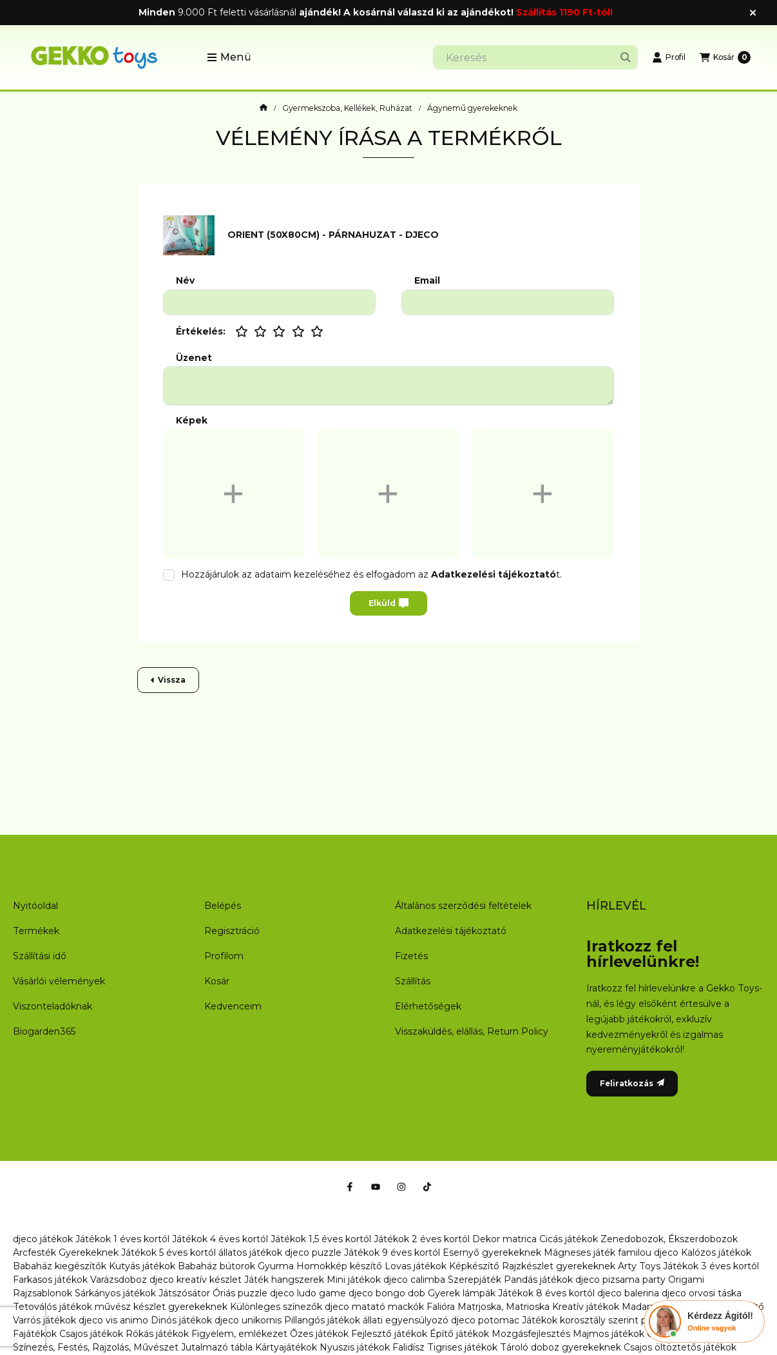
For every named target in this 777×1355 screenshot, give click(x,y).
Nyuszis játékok (355, 1347)
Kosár (216, 981)
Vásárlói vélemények (59, 981)
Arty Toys (639, 1266)
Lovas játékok (415, 1266)
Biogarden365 (44, 1031)
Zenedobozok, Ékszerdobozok (669, 1239)
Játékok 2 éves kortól (422, 1239)
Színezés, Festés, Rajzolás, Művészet (95, 1347)
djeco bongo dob (387, 1293)
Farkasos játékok (50, 1279)
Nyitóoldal (35, 905)
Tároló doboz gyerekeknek (560, 1347)
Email (427, 280)
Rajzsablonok (42, 1293)
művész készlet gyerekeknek (161, 1306)
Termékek (36, 931)
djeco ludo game (308, 1293)
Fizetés (411, 956)
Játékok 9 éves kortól (392, 1252)
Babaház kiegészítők (59, 1266)
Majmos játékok (608, 1334)
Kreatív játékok (585, 1306)
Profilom (224, 956)
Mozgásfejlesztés (531, 1334)
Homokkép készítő (339, 1266)
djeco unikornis (248, 1320)
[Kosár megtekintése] (725, 57)
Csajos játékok (91, 1334)
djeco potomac (485, 1320)
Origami (686, 1279)
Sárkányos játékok (115, 1293)
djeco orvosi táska (702, 1293)
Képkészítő (474, 1266)
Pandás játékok (538, 1279)
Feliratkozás (632, 1083)
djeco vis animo (113, 1320)
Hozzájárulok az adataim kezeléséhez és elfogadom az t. (371, 574)
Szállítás (412, 981)
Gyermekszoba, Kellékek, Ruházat (347, 108)
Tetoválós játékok (52, 1306)
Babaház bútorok (216, 1266)
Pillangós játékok (322, 1320)
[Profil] (668, 57)
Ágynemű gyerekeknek (472, 108)
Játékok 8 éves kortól (546, 1293)
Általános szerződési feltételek (463, 905)
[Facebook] (350, 1187)
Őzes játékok (319, 1334)
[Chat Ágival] (704, 1321)
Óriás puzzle (240, 1293)
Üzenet (194, 358)
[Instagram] (401, 1187)
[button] (229, 57)
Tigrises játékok (462, 1347)
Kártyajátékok (286, 1347)
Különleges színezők (276, 1306)
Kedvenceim (233, 1006)
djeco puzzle (313, 1252)
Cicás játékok (568, 1239)
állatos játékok (250, 1252)
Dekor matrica (504, 1239)
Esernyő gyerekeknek (492, 1252)
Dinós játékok (181, 1320)
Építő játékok (459, 1334)
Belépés (222, 905)
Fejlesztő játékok (389, 1334)
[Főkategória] (263, 108)
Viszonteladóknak (52, 1006)
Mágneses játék (579, 1252)
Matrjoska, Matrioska (503, 1306)
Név (185, 280)
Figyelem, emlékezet (239, 1334)
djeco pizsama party (620, 1279)
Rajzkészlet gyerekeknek (558, 1266)
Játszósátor (184, 1293)
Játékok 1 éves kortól (122, 1239)
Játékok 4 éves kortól (220, 1239)
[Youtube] (375, 1187)
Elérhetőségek (428, 1006)
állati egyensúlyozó (405, 1320)
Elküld (388, 603)
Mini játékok (354, 1279)
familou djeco (648, 1252)
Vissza (168, 680)
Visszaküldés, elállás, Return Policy (471, 1031)
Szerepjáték (474, 1279)
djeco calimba (414, 1279)
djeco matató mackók (374, 1306)
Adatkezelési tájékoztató (450, 931)
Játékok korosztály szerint (580, 1320)
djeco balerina (628, 1293)
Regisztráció (232, 931)
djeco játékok (43, 1239)
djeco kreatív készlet (195, 1279)
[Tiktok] (427, 1187)
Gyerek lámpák (461, 1293)
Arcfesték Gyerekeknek (66, 1252)
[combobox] (535, 57)
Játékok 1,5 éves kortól (321, 1239)
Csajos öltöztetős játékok (680, 1347)
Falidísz (408, 1347)
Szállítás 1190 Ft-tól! (564, 12)
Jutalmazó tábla (217, 1347)
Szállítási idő (39, 956)
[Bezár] (753, 12)
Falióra (441, 1306)
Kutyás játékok (142, 1266)
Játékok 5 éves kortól (168, 1252)
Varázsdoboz (119, 1279)
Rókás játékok (157, 1334)
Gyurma (276, 1266)
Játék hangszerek (284, 1279)
